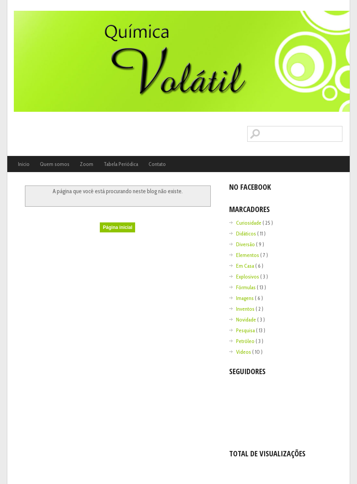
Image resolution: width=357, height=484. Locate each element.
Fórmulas (246, 287)
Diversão (246, 244)
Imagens (245, 298)
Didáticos (246, 233)
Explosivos (248, 276)
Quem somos (54, 164)
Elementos (248, 255)
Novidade (246, 319)
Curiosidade (249, 222)
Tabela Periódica (121, 164)
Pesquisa (246, 330)
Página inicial (117, 227)
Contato (157, 164)
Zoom (86, 164)
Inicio (24, 164)
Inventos (246, 308)
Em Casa (245, 265)
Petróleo (246, 341)
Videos (244, 351)
